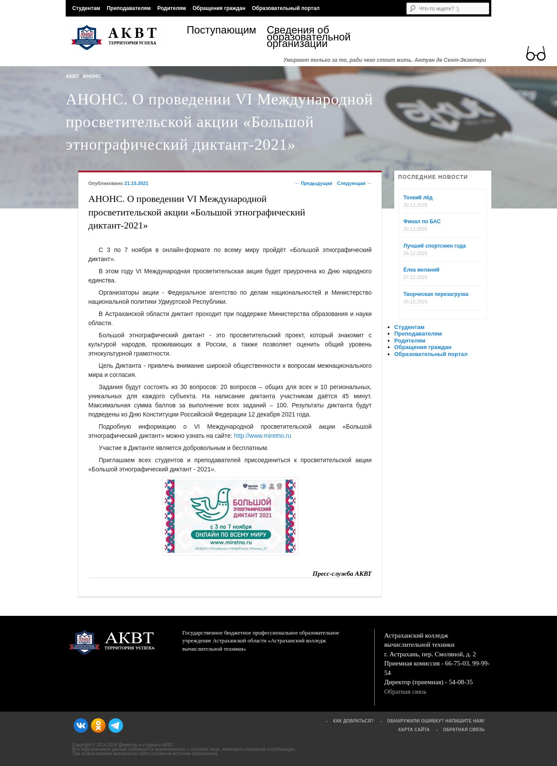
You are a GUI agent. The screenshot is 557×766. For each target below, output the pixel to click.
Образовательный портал (285, 8)
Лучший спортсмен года (434, 246)
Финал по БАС (422, 221)
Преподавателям (129, 8)
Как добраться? (353, 721)
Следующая (354, 183)
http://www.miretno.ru (263, 435)
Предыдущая (313, 183)
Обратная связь (405, 691)
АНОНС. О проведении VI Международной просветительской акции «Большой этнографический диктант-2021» (219, 122)
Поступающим (221, 31)
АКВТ (72, 76)
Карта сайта (413, 729)
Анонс (92, 76)
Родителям (171, 8)
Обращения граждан (218, 8)
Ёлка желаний (421, 270)
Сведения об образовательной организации (307, 37)
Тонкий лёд (418, 198)
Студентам (86, 8)
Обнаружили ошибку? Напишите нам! (436, 721)
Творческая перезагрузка (435, 294)
